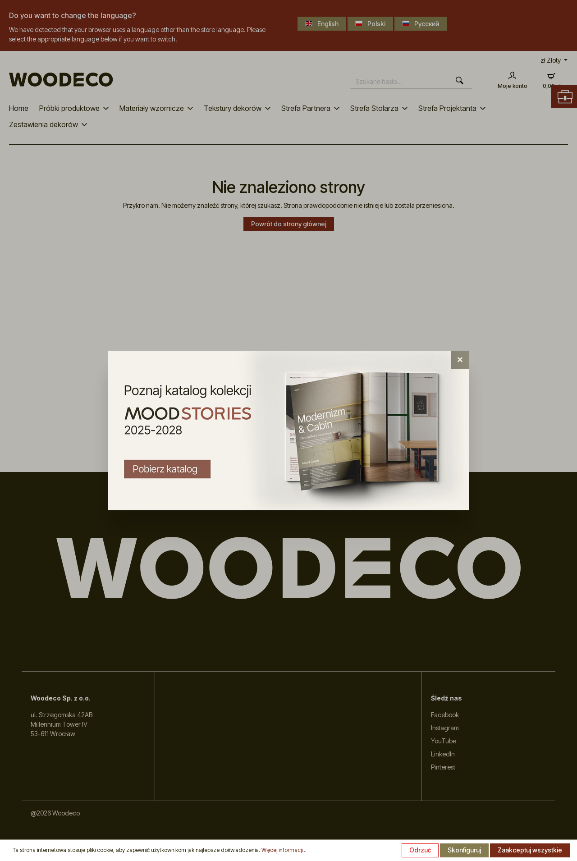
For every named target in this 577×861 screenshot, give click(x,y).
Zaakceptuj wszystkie (530, 850)
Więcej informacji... (284, 850)
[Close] (460, 360)
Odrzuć (420, 850)
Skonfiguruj (464, 850)
